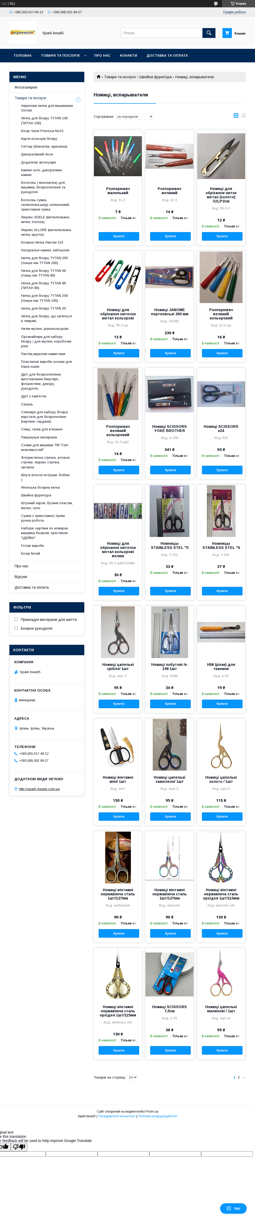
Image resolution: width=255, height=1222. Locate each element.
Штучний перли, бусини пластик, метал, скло (47, 505)
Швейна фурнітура (155, 77)
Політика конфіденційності (157, 1116)
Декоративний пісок (37, 154)
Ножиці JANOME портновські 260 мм (169, 312)
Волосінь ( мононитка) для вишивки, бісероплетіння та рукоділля (43, 187)
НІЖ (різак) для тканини (221, 666)
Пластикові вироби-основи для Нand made (46, 364)
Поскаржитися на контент (116, 1116)
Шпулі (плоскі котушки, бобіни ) (45, 477)
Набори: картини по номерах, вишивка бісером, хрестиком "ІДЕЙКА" (45, 533)
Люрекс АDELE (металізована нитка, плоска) (45, 219)
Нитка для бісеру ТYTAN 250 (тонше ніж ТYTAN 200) (44, 260)
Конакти (128, 55)
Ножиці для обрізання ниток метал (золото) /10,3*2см (221, 195)
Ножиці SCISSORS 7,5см (169, 1009)
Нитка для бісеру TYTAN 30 (43, 308)
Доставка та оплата (167, 55)
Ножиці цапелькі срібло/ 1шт (118, 666)
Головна (22, 55)
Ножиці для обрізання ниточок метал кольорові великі (118, 549)
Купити (118, 236)
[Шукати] (208, 33)
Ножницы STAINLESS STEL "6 (221, 545)
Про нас (102, 55)
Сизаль (27, 404)
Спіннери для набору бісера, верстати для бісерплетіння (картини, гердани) (44, 416)
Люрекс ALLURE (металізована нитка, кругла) (46, 232)
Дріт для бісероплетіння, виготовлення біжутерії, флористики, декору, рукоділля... (41, 381)
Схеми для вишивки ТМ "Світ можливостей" (44, 447)
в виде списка (243, 116)
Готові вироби (32, 546)
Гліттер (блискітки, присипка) (44, 146)
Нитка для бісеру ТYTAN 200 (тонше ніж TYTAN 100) (44, 298)
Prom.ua (152, 1111)
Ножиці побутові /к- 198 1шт (169, 666)
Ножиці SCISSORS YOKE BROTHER (169, 428)
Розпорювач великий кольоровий (221, 314)
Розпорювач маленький (118, 191)
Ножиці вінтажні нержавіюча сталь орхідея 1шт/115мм (221, 894)
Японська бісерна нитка (40, 487)
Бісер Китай (30, 553)
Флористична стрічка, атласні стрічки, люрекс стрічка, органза (45, 462)
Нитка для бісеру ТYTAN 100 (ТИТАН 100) (44, 120)
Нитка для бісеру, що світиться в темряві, (46, 318)
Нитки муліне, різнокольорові (44, 329)
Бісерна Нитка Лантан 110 (42, 242)
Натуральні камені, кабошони (45, 250)
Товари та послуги (60, 55)
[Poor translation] (19, 1147)
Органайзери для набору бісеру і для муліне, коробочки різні (46, 341)
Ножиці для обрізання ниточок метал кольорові (118, 314)
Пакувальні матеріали (39, 437)
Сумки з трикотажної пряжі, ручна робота (43, 518)
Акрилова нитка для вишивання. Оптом (47, 108)
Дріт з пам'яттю (33, 396)
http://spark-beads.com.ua (39, 789)
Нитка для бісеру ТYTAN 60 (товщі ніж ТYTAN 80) (43, 273)
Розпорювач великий (169, 191)
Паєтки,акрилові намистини (43, 354)
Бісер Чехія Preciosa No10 (42, 131)
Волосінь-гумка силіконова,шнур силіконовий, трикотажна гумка (45, 204)
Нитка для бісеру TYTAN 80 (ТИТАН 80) (43, 285)
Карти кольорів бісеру (39, 139)
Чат (233, 1208)
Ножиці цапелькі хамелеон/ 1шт (169, 779)
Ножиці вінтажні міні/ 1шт (118, 779)
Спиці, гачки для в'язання (41, 429)
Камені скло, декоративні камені (41, 172)
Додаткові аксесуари (38, 162)
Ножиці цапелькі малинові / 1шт (221, 1009)
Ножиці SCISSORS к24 (221, 428)
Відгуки (21, 577)
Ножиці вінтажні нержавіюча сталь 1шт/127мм (118, 894)
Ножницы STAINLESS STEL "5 (169, 545)
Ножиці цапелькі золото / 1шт (221, 779)
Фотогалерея (26, 87)
